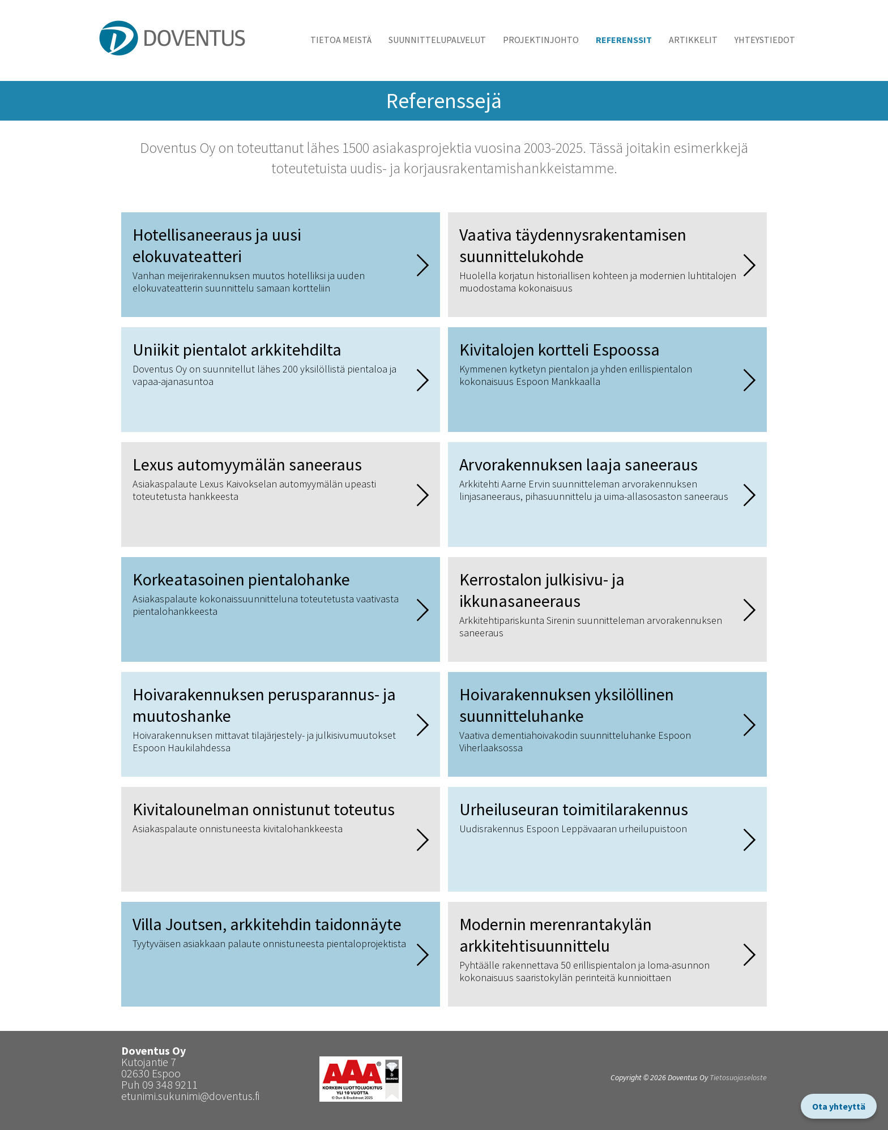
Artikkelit (693, 39)
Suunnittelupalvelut (437, 39)
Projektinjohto (541, 39)
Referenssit (624, 39)
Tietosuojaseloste (738, 1077)
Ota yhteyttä (838, 1106)
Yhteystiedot (765, 39)
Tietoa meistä (341, 39)
